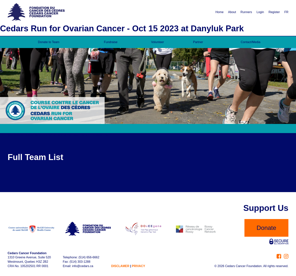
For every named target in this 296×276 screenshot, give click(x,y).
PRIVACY (138, 266)
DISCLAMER (120, 266)
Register (274, 12)
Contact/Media (250, 42)
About (232, 12)
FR (286, 12)
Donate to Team (49, 42)
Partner (198, 42)
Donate (266, 227)
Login (260, 12)
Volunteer (157, 42)
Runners (246, 12)
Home (219, 12)
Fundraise (110, 42)
